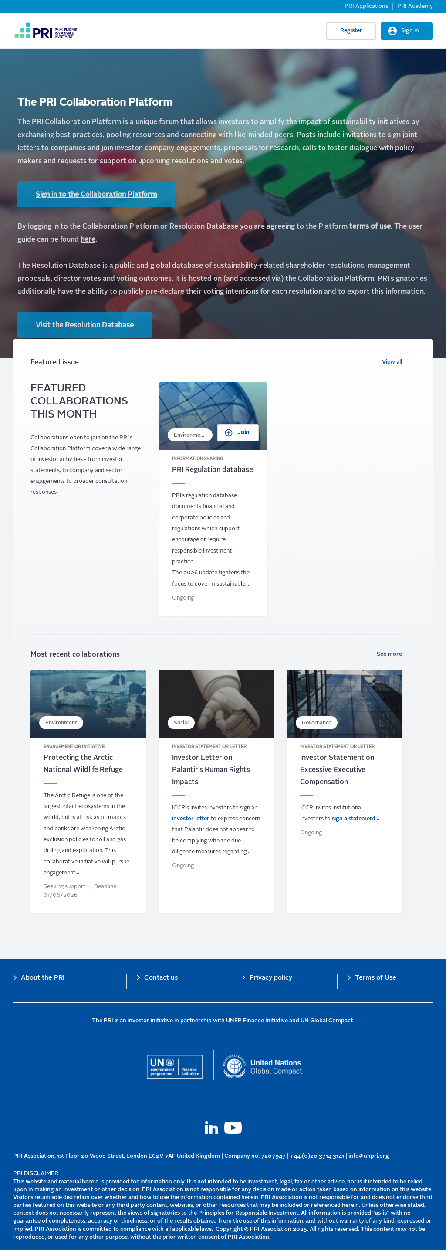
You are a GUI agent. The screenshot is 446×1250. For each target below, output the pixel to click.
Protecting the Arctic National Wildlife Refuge (88, 791)
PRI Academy (415, 6)
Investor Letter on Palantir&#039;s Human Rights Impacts (216, 791)
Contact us (161, 978)
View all (392, 362)
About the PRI (42, 978)
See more (389, 654)
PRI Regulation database (213, 499)
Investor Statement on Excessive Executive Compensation (344, 791)
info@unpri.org (368, 1156)
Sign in (410, 31)
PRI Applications (366, 6)
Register (351, 31)
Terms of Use (375, 978)
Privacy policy (271, 978)
